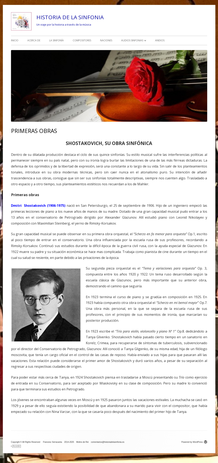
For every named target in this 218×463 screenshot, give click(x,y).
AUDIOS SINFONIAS (132, 40)
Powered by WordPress (194, 442)
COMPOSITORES (82, 40)
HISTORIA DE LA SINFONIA (70, 17)
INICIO (14, 40)
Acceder (16, 446)
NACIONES (106, 40)
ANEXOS (159, 40)
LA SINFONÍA (56, 40)
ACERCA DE (33, 40)
